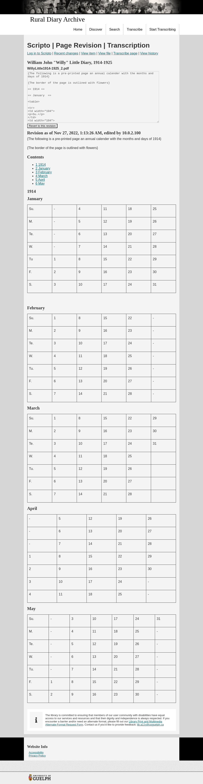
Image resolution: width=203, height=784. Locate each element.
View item (88, 53)
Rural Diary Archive (57, 19)
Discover (95, 29)
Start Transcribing (162, 29)
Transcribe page (125, 53)
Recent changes (66, 53)
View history (149, 53)
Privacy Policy (37, 765)
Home (78, 29)
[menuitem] (78, 29)
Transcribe (134, 29)
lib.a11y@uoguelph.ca (150, 734)
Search (114, 29)
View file (104, 53)
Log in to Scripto (39, 53)
